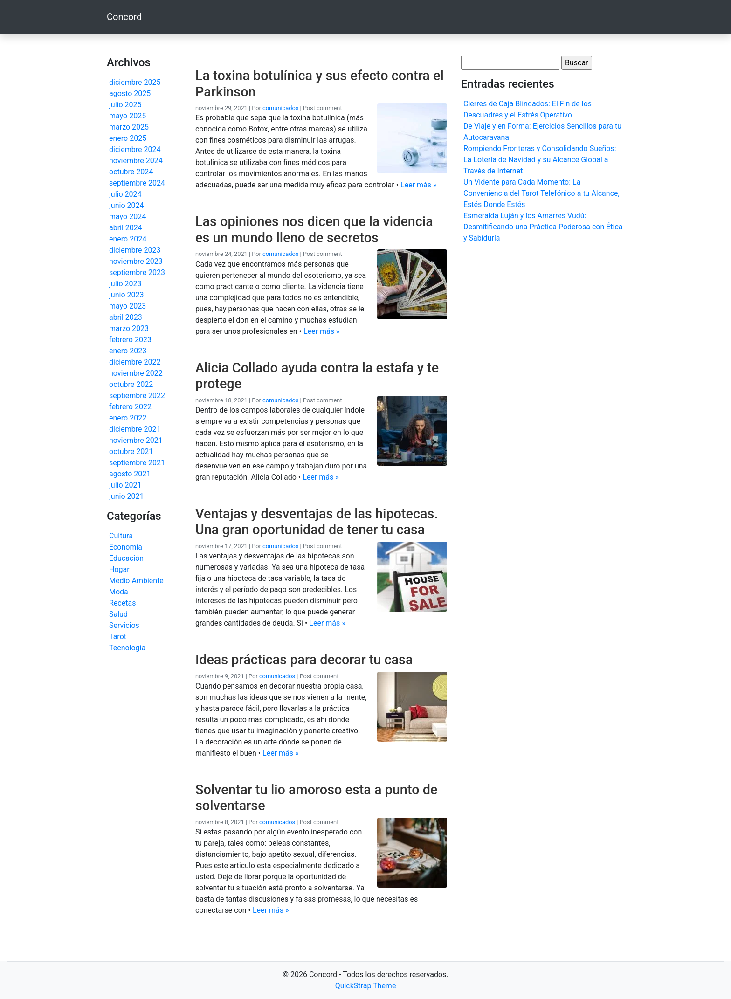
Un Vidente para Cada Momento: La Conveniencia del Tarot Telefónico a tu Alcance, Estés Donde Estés (541, 193)
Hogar (119, 569)
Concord (124, 16)
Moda (118, 591)
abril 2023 (125, 317)
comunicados (280, 107)
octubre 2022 (131, 384)
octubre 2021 (131, 451)
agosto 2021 (130, 473)
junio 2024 (126, 205)
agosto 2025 (130, 93)
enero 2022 (127, 417)
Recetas (122, 603)
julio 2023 (125, 283)
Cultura (121, 535)
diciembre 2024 (134, 149)
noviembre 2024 (136, 160)
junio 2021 (126, 496)
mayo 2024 (127, 216)
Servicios (124, 625)
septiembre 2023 (137, 272)
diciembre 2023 (134, 250)
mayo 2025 (127, 115)
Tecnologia (127, 647)
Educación (126, 558)
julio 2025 (125, 104)
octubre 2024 (131, 171)
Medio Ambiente (136, 580)
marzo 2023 (129, 328)
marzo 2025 (129, 127)
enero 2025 (127, 138)
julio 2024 (125, 194)
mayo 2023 (127, 306)
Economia (125, 547)
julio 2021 (125, 485)
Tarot (117, 636)
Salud (118, 614)
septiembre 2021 (137, 462)
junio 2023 (126, 294)
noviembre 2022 (136, 373)
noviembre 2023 (136, 261)
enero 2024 (127, 238)
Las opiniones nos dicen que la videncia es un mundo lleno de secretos (314, 230)
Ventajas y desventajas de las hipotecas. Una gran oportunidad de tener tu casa (316, 522)
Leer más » (418, 184)
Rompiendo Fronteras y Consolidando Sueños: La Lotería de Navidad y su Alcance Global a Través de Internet (539, 159)
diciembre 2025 (134, 82)
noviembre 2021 (136, 440)
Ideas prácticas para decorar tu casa (304, 660)
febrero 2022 (130, 406)
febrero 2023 (130, 339)
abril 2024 (125, 227)
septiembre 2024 (137, 183)
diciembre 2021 (134, 429)
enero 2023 (127, 350)
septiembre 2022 (137, 395)
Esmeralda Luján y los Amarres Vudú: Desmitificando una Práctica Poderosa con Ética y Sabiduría (543, 226)
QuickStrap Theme (365, 985)
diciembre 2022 (134, 362)
